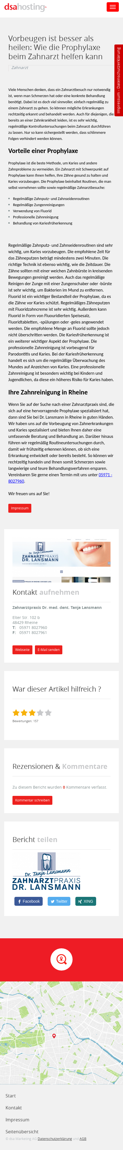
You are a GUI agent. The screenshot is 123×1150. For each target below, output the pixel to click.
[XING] (85, 901)
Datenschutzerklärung (118, 68)
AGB (83, 1138)
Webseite (22, 650)
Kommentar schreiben (32, 800)
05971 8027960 (33, 627)
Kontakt (14, 1108)
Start (11, 1096)
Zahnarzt (19, 67)
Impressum (118, 102)
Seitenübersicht (22, 1132)
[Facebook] (28, 901)
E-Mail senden (49, 650)
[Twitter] (59, 901)
